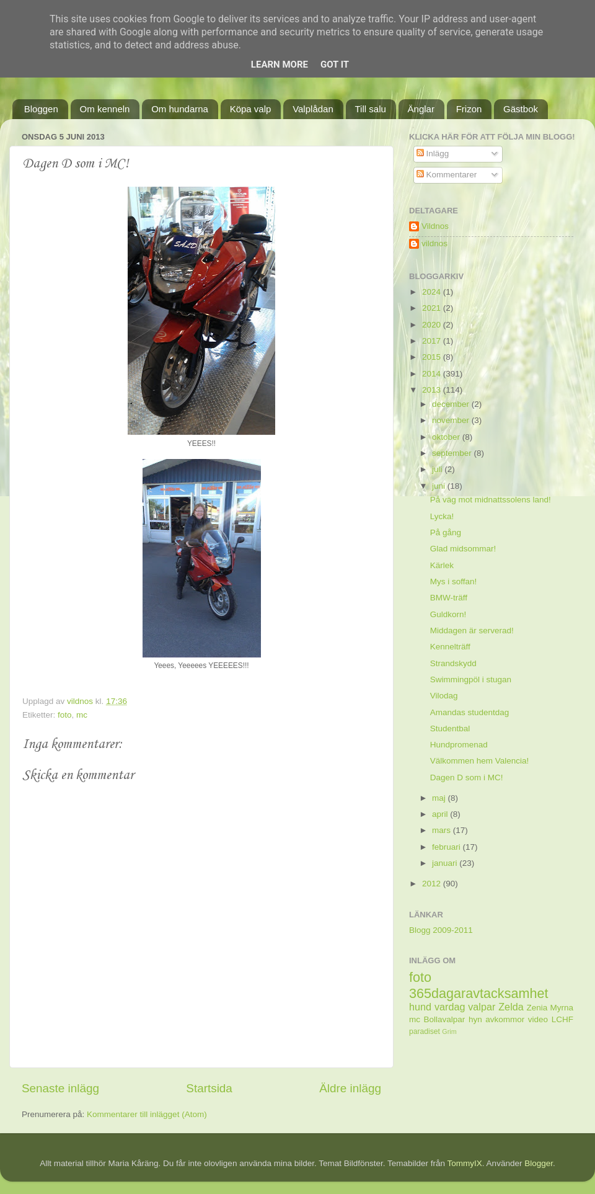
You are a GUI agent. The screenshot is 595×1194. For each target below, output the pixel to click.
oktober (447, 437)
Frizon (469, 109)
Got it (334, 64)
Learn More (279, 64)
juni (439, 486)
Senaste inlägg (60, 1088)
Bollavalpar (444, 1019)
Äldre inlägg (350, 1088)
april (441, 814)
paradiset (424, 1031)
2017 (432, 340)
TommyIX (464, 1163)
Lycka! (442, 516)
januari (445, 863)
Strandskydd (453, 663)
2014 (432, 373)
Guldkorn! (448, 614)
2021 (432, 308)
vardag (449, 1006)
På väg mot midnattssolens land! (490, 499)
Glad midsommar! (463, 548)
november (452, 420)
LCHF (562, 1019)
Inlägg (432, 153)
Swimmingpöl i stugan (470, 679)
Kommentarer (446, 174)
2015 (432, 357)
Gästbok (520, 109)
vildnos (434, 243)
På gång (445, 532)
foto (65, 715)
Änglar (421, 109)
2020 (432, 324)
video (538, 1019)
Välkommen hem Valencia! (479, 760)
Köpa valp (250, 109)
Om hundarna (179, 109)
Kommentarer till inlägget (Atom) (147, 1114)
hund (420, 1006)
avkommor (504, 1019)
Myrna (562, 1007)
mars (442, 830)
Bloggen (41, 109)
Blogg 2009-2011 (441, 930)
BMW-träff (448, 597)
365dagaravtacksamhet (478, 993)
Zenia (537, 1007)
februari (447, 847)
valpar (481, 1006)
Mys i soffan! (453, 581)
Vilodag (444, 695)
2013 (432, 389)
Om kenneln (105, 109)
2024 (432, 291)
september (453, 453)
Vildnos (435, 226)
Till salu (370, 109)
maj (440, 798)
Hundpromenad (459, 744)
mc (81, 715)
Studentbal (450, 728)
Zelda (511, 1006)
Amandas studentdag (469, 712)
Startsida (209, 1088)
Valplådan (313, 109)
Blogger (538, 1163)
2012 (432, 883)
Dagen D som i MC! (466, 777)
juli (438, 469)
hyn (475, 1019)
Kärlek (442, 565)
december (452, 404)
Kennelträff (450, 646)
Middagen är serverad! (472, 630)
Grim (449, 1031)
